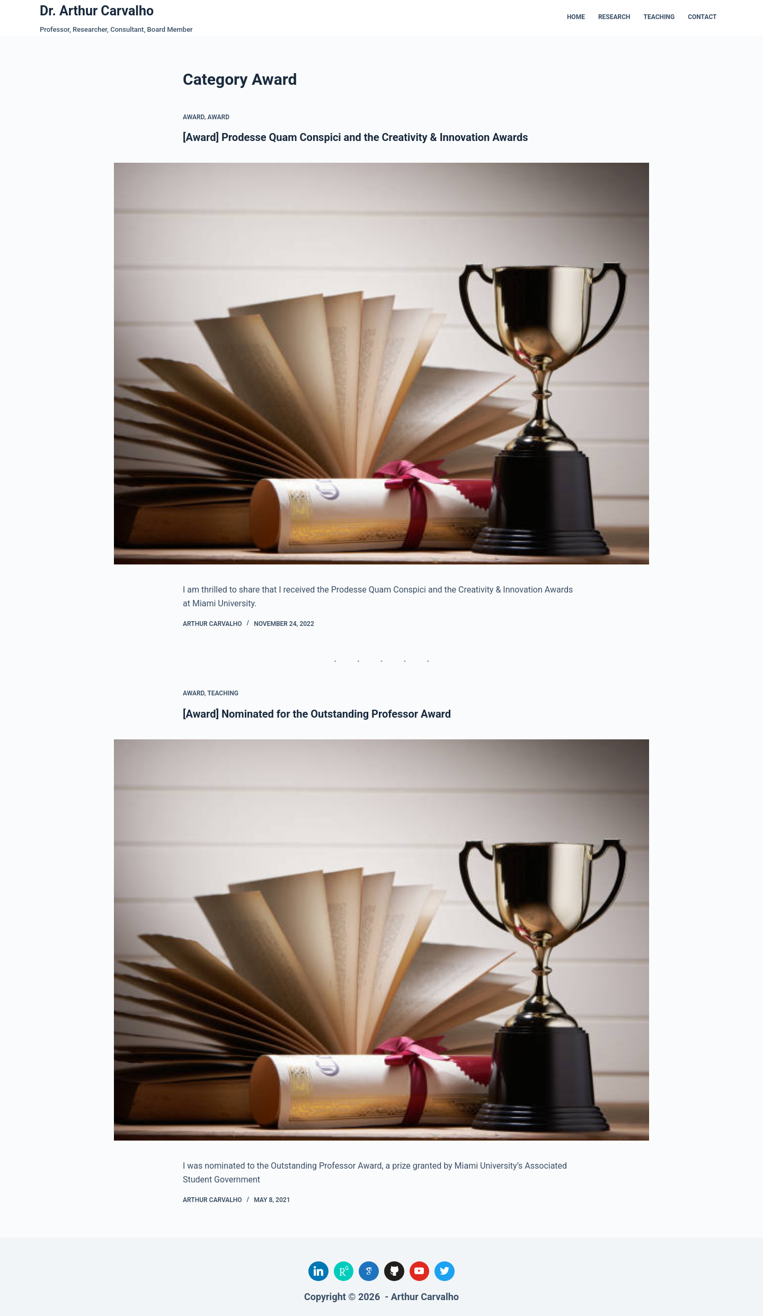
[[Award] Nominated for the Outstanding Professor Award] (381, 940)
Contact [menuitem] (702, 17)
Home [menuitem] (576, 17)
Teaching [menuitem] (659, 17)
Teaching (222, 693)
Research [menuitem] (614, 17)
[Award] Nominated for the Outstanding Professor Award (317, 714)
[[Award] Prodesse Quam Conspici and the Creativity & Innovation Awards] (381, 363)
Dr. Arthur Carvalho (97, 11)
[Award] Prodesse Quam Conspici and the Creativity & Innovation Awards (355, 137)
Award (194, 117)
